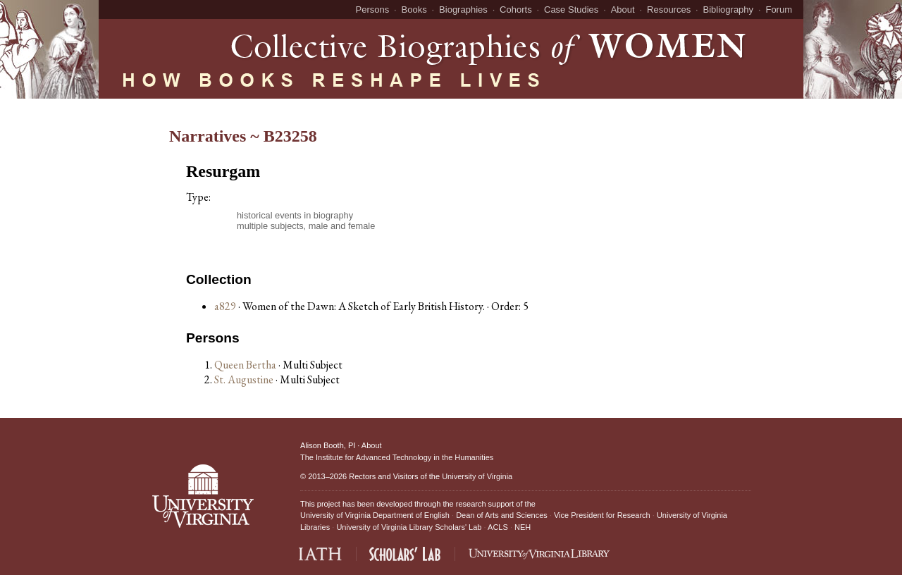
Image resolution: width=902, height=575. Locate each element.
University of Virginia (477, 476)
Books (414, 9)
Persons (373, 9)
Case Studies (571, 9)
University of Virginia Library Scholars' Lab (408, 527)
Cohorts (516, 9)
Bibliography (728, 9)
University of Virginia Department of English (375, 515)
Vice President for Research (602, 515)
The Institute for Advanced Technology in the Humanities (396, 457)
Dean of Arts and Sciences (502, 515)
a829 (225, 306)
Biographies (463, 9)
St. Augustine (245, 379)
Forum (778, 9)
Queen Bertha (246, 364)
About (623, 9)
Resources (669, 9)
